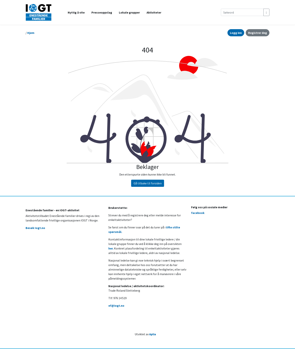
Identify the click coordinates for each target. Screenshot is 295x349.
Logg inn (236, 33)
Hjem (30, 33)
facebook (198, 213)
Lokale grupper (129, 12)
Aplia (152, 334)
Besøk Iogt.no (35, 228)
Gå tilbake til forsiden (148, 183)
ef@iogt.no (116, 305)
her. (110, 248)
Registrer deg (257, 33)
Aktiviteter (154, 12)
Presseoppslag (101, 12)
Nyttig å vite (76, 12)
